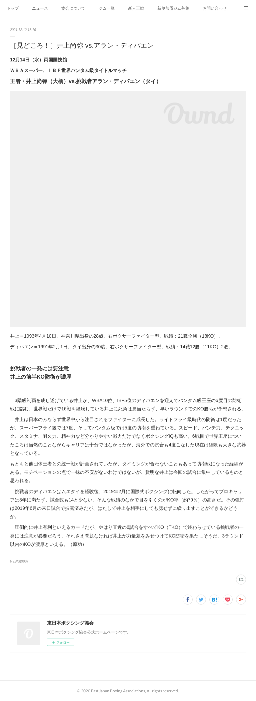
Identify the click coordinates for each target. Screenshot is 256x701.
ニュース (40, 8)
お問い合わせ (215, 8)
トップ (13, 8)
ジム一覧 (107, 8)
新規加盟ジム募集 (173, 8)
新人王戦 (136, 8)
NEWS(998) (19, 561)
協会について (73, 8)
